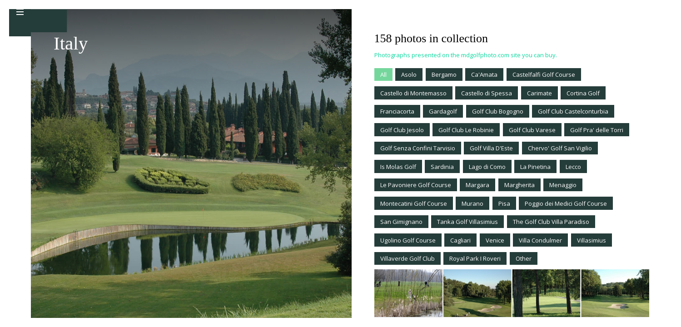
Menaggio (563, 185)
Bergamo (444, 74)
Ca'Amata (484, 74)
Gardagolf (443, 111)
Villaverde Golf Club (407, 258)
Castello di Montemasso (413, 93)
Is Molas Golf (398, 167)
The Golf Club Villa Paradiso (551, 222)
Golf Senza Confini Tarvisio (417, 148)
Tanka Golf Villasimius (467, 222)
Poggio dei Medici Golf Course (566, 203)
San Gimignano (401, 222)
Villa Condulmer (540, 240)
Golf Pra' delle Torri (596, 130)
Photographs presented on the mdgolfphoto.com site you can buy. (465, 55)
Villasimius (591, 240)
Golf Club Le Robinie (466, 130)
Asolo (409, 74)
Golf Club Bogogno (497, 111)
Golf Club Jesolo (402, 130)
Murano (472, 203)
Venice (495, 240)
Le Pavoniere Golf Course (415, 185)
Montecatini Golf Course (413, 203)
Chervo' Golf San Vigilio (560, 148)
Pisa (504, 203)
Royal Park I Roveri (475, 258)
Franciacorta (397, 111)
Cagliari (460, 240)
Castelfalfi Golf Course (543, 74)
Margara (477, 185)
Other (524, 258)
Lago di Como (487, 167)
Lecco (573, 167)
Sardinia (442, 167)
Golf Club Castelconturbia (573, 111)
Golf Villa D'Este (491, 148)
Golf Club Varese (532, 130)
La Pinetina (535, 167)
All (383, 74)
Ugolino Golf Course (408, 240)
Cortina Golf (583, 93)
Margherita (519, 185)
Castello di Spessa (486, 93)
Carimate (539, 93)
